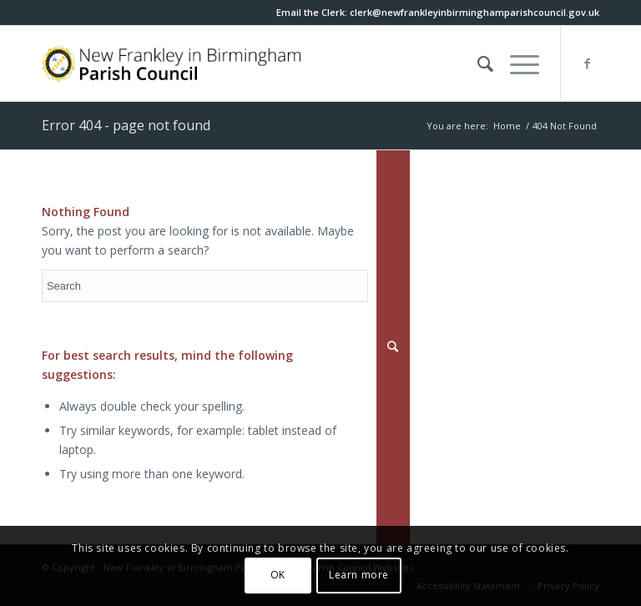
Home (507, 125)
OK (277, 575)
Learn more (359, 575)
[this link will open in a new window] (474, 12)
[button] (516, 63)
